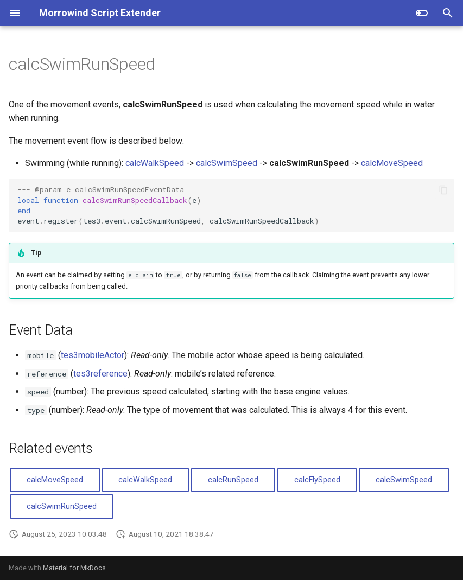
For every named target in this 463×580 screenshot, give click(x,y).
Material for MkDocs (74, 568)
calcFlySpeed (317, 480)
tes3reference (100, 373)
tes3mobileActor (92, 355)
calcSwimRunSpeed (62, 506)
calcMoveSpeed (392, 163)
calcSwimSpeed (226, 163)
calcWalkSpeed (154, 163)
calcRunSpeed (233, 480)
